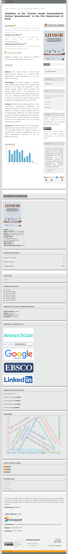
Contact (23, 196)
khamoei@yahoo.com (11, 41)
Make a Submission (11, 196)
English (6, 279)
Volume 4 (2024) (10, 295)
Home (7, 8)
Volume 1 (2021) (10, 300)
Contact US (33, 545)
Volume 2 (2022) (10, 298)
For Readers (7, 483)
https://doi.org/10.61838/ (14, 53)
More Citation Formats (51, 170)
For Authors (7, 485)
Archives (13, 8)
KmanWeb (58, 545)
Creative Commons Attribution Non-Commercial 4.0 (40, 498)
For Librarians (7, 488)
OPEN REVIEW (51, 71)
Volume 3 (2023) (10, 297)
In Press (7, 290)
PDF (47, 64)
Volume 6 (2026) (10, 291)
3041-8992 (11, 229)
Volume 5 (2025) (10, 293)
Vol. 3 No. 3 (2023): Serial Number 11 (28, 8)
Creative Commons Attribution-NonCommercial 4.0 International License (54, 136)
